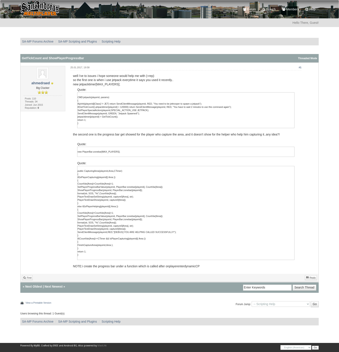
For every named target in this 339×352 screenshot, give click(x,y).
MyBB (37, 345)
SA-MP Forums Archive (37, 41)
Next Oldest (33, 286)
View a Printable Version (38, 302)
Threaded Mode (307, 58)
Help (310, 9)
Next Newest (53, 286)
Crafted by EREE (49, 345)
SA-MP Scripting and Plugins (77, 41)
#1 (300, 67)
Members (290, 9)
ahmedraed (40, 83)
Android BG (70, 345)
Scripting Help (111, 41)
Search (269, 9)
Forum (249, 9)
